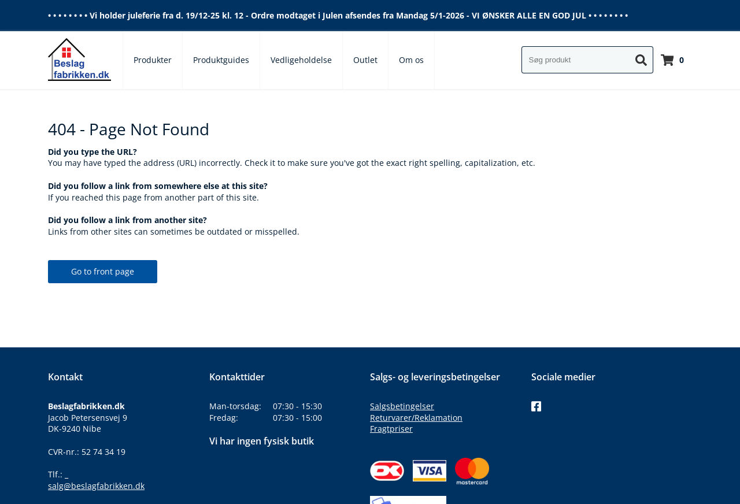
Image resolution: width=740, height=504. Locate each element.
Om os (411, 59)
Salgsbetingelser (402, 406)
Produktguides (221, 59)
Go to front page (102, 271)
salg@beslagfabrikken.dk (96, 485)
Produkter (153, 59)
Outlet (365, 59)
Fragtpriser (391, 428)
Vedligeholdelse (301, 59)
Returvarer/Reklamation (416, 417)
